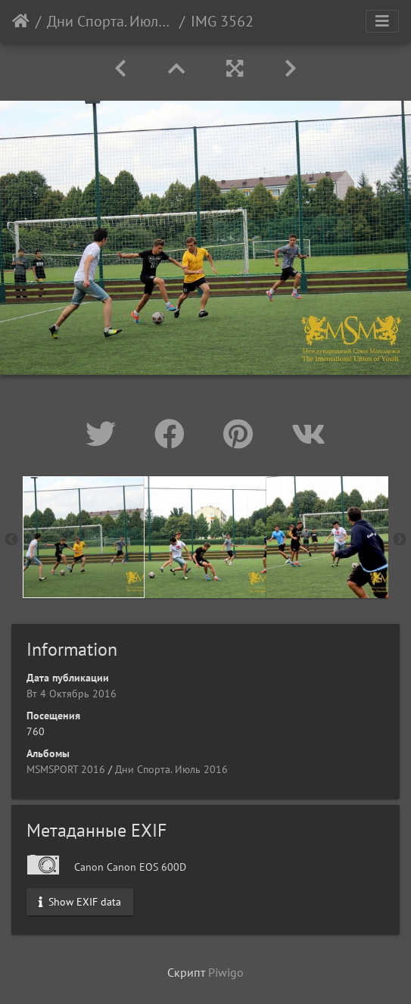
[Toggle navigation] (382, 21)
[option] (84, 537)
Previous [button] (11, 539)
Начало (21, 21)
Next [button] (399, 539)
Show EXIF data (80, 902)
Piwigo (226, 972)
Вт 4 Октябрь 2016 (71, 693)
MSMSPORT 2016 (65, 769)
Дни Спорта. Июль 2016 (110, 21)
